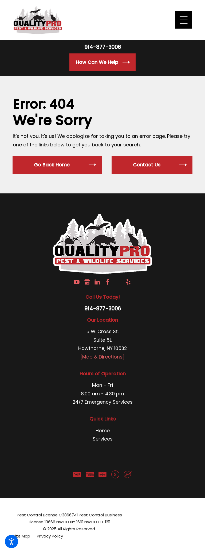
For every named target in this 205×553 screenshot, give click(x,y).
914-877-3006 (102, 47)
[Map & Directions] (102, 356)
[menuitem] (102, 430)
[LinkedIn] (97, 282)
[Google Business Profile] (87, 282)
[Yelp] (128, 282)
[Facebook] (108, 282)
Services (103, 438)
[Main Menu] (183, 20)
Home (103, 430)
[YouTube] (77, 282)
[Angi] (118, 282)
